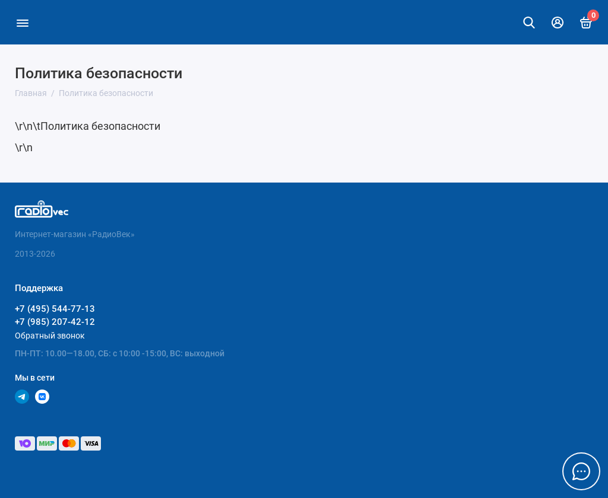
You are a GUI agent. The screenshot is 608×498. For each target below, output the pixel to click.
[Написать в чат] (581, 471)
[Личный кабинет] (557, 22)
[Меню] (22, 22)
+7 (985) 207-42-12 (55, 322)
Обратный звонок (50, 335)
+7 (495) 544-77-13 (55, 309)
